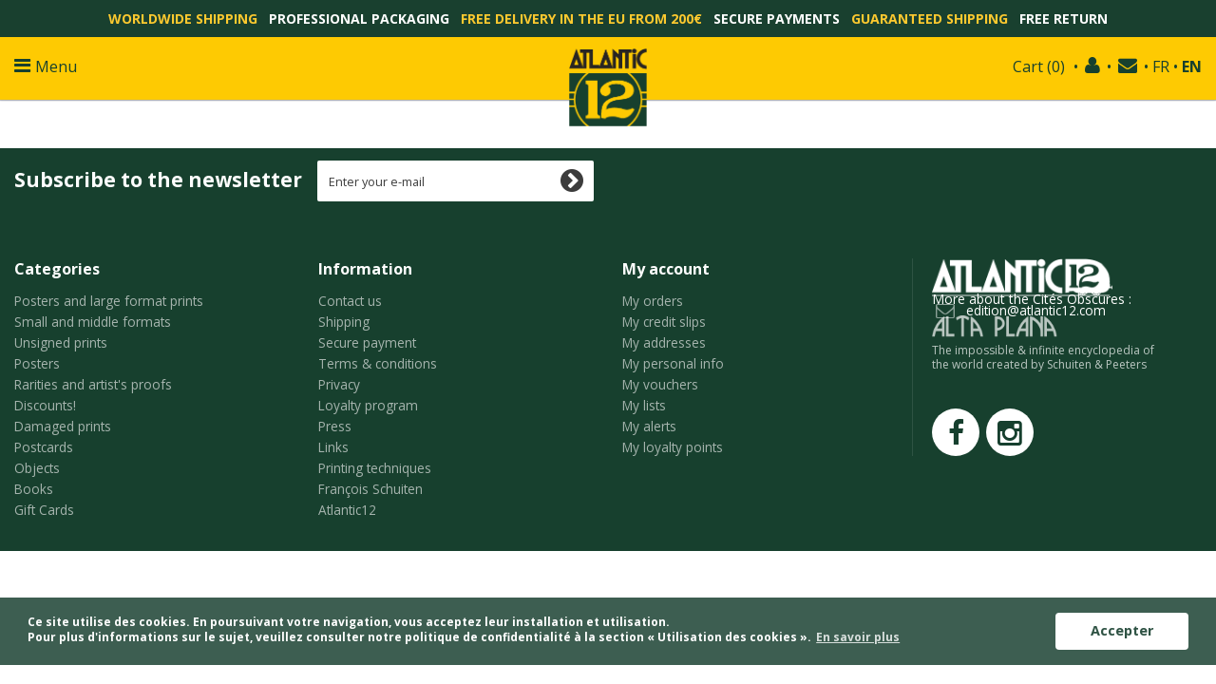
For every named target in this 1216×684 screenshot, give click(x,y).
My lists (644, 405)
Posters (37, 363)
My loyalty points (672, 447)
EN (1192, 66)
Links (333, 447)
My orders (652, 301)
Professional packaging (359, 19)
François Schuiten (370, 489)
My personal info (673, 363)
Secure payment (367, 342)
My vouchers (660, 384)
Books (33, 489)
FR (1160, 66)
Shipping (344, 322)
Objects (37, 468)
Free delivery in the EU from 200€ (581, 19)
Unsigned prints (60, 342)
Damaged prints (62, 426)
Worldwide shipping (182, 19)
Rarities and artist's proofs (93, 384)
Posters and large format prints (108, 301)
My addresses (664, 342)
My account (666, 268)
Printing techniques (374, 468)
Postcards (43, 447)
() (1039, 66)
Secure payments (776, 19)
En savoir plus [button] (858, 637)
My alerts (649, 426)
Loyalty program (368, 405)
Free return (1063, 19)
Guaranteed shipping (929, 19)
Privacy (339, 384)
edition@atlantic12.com (1036, 310)
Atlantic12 (347, 510)
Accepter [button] (1122, 630)
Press (335, 426)
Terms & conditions (377, 363)
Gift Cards (44, 510)
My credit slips (664, 322)
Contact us (350, 301)
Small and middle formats (92, 322)
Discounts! (45, 405)
